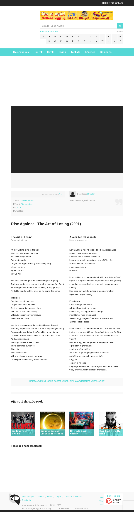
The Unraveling (27, 199)
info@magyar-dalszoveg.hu (41, 507)
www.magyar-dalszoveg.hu (34, 504)
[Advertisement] (67, 76)
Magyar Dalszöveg (23, 24)
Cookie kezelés (81, 507)
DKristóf (91, 192)
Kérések (90, 50)
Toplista (75, 50)
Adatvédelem (64, 507)
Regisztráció (117, 2)
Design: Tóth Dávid (101, 498)
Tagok (62, 50)
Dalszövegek (21, 50)
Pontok (38, 50)
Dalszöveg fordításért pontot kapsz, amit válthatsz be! (67, 379)
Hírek (50, 50)
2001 (19, 206)
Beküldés (106, 50)
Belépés (106, 2)
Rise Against (26, 202)
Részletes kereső (49, 30)
